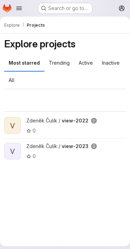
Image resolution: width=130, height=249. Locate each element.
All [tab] (12, 80)
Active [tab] (86, 63)
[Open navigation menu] (19, 8)
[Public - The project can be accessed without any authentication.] (94, 120)
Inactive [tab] (111, 63)
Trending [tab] (59, 63)
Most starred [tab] (24, 63)
